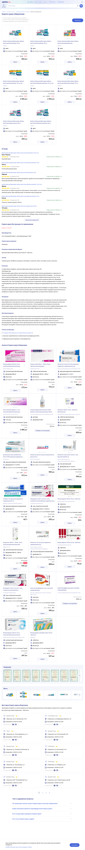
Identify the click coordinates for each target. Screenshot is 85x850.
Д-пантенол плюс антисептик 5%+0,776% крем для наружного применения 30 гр (12, 456)
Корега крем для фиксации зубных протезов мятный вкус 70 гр (13, 42)
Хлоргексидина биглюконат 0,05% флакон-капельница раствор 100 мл (41, 411)
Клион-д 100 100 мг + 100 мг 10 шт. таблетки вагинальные (40, 365)
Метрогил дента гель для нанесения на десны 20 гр (42, 456)
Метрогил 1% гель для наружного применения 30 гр (40, 543)
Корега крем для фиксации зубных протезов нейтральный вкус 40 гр (40, 122)
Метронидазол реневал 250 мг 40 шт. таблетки (41, 634)
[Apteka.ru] (6, 2)
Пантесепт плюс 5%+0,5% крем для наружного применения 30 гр (68, 365)
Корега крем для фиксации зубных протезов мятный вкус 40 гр (40, 42)
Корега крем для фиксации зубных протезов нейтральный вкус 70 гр (67, 82)
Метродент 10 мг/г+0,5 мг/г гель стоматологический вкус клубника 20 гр (42, 500)
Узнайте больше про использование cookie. (19, 847)
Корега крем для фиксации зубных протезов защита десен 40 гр (13, 122)
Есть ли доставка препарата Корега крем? (42, 814)
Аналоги (78, 20)
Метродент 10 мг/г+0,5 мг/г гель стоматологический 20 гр (12, 589)
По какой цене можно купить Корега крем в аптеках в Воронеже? (42, 803)
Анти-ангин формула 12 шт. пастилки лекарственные (41, 589)
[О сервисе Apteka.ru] (82, 2)
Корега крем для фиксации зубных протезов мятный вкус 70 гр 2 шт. (13, 82)
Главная (4, 11)
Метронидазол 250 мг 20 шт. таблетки (69, 542)
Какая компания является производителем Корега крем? (42, 809)
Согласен (74, 845)
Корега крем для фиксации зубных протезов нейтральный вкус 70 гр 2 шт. (42, 82)
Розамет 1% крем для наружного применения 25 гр (13, 500)
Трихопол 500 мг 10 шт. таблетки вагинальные (67, 411)
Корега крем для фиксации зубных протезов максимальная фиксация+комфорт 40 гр (67, 42)
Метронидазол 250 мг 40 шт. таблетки (69, 499)
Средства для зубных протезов (22, 11)
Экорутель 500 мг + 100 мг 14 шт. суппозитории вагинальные (12, 543)
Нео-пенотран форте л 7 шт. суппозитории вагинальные (11, 411)
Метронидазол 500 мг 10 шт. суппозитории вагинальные (11, 365)
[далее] (79, 675)
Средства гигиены (11, 11)
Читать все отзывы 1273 (31, 220)
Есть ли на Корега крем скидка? (42, 819)
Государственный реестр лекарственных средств (18, 333)
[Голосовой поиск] (77, 5)
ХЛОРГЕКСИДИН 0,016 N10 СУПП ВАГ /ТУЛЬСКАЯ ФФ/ (69, 589)
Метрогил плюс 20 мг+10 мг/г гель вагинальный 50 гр (68, 456)
